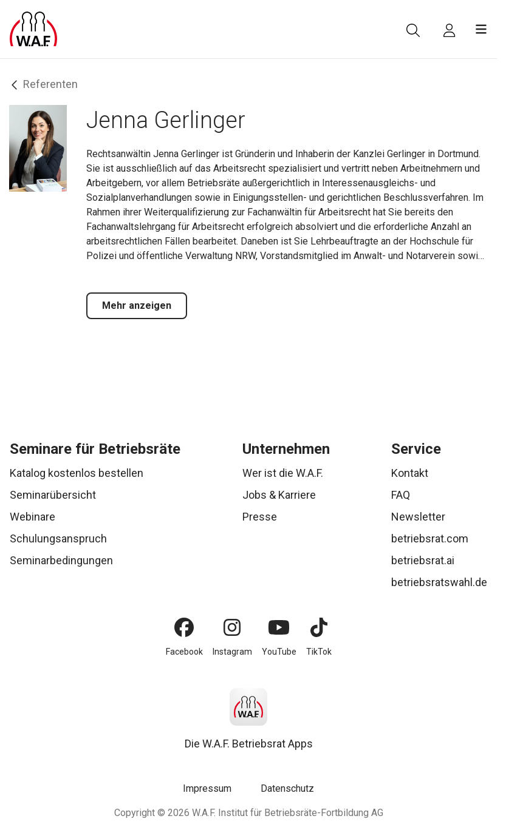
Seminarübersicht (53, 494)
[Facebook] (184, 627)
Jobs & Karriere (279, 494)
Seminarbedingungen (61, 560)
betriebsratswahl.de (439, 582)
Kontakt (409, 473)
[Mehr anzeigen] (136, 305)
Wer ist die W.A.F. (282, 473)
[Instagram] (232, 627)
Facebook (184, 651)
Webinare (32, 516)
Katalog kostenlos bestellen (76, 473)
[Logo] (33, 29)
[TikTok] (319, 627)
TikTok (319, 651)
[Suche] (413, 30)
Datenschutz (287, 788)
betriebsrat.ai (422, 560)
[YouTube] (279, 627)
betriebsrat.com (429, 538)
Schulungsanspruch (58, 538)
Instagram (232, 651)
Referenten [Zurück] (45, 84)
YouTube (279, 651)
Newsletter (418, 516)
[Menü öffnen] (481, 29)
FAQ (400, 494)
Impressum (207, 788)
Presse (259, 516)
